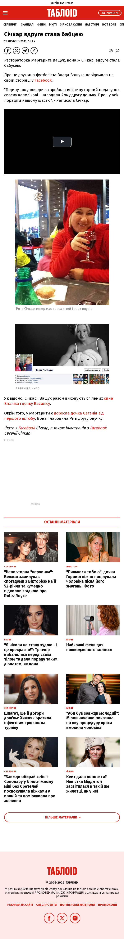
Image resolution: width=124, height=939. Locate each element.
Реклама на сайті (20, 905)
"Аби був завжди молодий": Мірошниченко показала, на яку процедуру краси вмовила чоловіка (92, 720)
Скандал (27, 24)
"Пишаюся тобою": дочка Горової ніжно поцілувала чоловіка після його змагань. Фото (91, 579)
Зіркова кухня (71, 24)
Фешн (41, 24)
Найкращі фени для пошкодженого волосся (89, 647)
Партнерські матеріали (77, 905)
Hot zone (109, 24)
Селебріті (10, 24)
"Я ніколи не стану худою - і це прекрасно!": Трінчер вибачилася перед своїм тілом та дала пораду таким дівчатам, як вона (31, 654)
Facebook (43, 80)
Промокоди (107, 905)
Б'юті (53, 24)
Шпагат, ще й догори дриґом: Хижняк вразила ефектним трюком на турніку (27, 720)
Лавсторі (92, 24)
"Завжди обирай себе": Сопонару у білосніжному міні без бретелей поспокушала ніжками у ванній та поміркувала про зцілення (29, 788)
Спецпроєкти (46, 905)
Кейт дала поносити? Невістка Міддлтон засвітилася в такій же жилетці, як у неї (87, 783)
